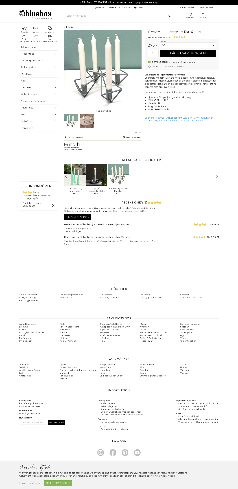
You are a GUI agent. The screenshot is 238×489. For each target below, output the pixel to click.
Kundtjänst (36, 38)
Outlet (139, 8)
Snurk (143, 373)
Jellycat (63, 378)
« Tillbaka (69, 27)
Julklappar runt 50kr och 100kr (182, 117)
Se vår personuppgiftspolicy (192, 409)
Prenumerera (56, 422)
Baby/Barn (27, 121)
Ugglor (183, 335)
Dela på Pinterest (132, 137)
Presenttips (27, 53)
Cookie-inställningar (29, 483)
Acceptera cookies (58, 483)
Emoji (22, 335)
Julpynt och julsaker (109, 329)
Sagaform (145, 370)
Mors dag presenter (110, 297)
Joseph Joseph (107, 364)
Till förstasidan (29, 47)
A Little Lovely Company (31, 370)
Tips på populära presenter (113, 422)
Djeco (62, 364)
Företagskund (205, 7)
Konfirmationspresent (111, 335)
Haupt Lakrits (66, 375)
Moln (102, 341)
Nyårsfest (144, 326)
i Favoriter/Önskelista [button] (166, 66)
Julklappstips (28, 67)
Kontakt (111, 8)
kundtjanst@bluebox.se (31, 403)
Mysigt (158, 120)
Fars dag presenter (32, 60)
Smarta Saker (187, 329)
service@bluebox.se (29, 413)
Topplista (24, 29)
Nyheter (36, 29)
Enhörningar (25, 338)
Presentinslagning (50, 38)
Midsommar (106, 294)
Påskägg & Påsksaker (151, 297)
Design (22, 329)
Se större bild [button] (103, 111)
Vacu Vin (184, 370)
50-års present (195, 120)
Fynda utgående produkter (114, 429)
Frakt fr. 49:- (125, 8)
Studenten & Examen (191, 297)
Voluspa (184, 373)
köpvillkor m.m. (210, 403)
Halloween (64, 329)
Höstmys (159, 117)
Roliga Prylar (146, 341)
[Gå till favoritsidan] (190, 14)
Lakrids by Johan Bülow (111, 375)
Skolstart (184, 326)
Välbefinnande (29, 94)
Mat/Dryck (27, 74)
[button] (67, 176)
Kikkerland (105, 370)
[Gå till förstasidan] (35, 14)
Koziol (103, 373)
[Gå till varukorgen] (203, 14)
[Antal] (153, 53)
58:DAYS (23, 367)
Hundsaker (64, 335)
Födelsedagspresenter (71, 294)
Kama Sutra (105, 367)
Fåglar (62, 324)
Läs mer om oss (186, 403)
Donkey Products (68, 367)
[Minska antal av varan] (149, 53)
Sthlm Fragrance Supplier (153, 375)
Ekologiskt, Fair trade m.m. (32, 332)
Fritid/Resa (27, 107)
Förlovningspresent (69, 326)
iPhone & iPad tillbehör (111, 324)
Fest (23, 114)
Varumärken (50, 29)
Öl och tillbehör (188, 341)
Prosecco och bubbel (151, 335)
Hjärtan (63, 332)
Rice (142, 367)
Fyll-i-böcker (25, 341)
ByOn (22, 373)
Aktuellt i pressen (27, 324)
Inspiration (27, 127)
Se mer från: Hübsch (73, 146)
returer (198, 403)
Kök (23, 80)
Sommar (184, 294)
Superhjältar (186, 332)
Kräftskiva (104, 338)
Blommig (23, 326)
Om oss (100, 8)
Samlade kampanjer (175, 120)
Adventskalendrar (28, 294)
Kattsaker (104, 332)
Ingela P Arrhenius (68, 341)
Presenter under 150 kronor (153, 332)
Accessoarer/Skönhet (33, 101)
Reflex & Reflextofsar (150, 338)
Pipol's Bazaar (147, 364)
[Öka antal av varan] (157, 53)
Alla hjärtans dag (27, 297)
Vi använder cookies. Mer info (193, 406)
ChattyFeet (25, 375)
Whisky (183, 338)
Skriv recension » (77, 217)
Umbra (183, 367)
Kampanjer (24, 38)
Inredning (26, 87)
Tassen (183, 364)
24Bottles (24, 364)
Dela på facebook (73, 137)
